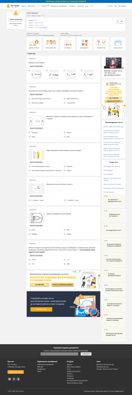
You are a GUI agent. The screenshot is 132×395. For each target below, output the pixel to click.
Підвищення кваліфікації (59, 6)
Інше (87, 6)
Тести (38, 6)
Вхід (115, 6)
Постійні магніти (109, 192)
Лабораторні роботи (73, 371)
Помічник (45, 6)
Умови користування (102, 391)
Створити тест (41, 309)
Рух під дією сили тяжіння (112, 166)
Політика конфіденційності (116, 391)
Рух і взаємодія (108, 174)
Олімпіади (70, 378)
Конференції (41, 369)
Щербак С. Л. (33, 20)
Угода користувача (89, 391)
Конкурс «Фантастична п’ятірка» (107, 369)
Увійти (16, 25)
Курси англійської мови (75, 383)
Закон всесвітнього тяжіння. (112, 184)
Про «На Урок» (12, 364)
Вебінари (40, 367)
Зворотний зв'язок (15, 372)
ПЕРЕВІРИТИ (86, 354)
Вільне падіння (108, 170)
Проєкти (70, 374)
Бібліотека (31, 6)
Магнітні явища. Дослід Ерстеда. (114, 126)
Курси (39, 371)
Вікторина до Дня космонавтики (114, 188)
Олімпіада (80, 6)
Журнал (24, 6)
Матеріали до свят (103, 367)
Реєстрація (122, 6)
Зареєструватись (16, 19)
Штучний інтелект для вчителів (77, 380)
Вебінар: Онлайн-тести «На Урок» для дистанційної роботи (113, 73)
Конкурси (72, 6)
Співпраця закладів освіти (16, 367)
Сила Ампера (43, 27)
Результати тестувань (48, 35)
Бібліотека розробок (73, 367)
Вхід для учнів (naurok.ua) (105, 364)
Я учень (110, 6)
